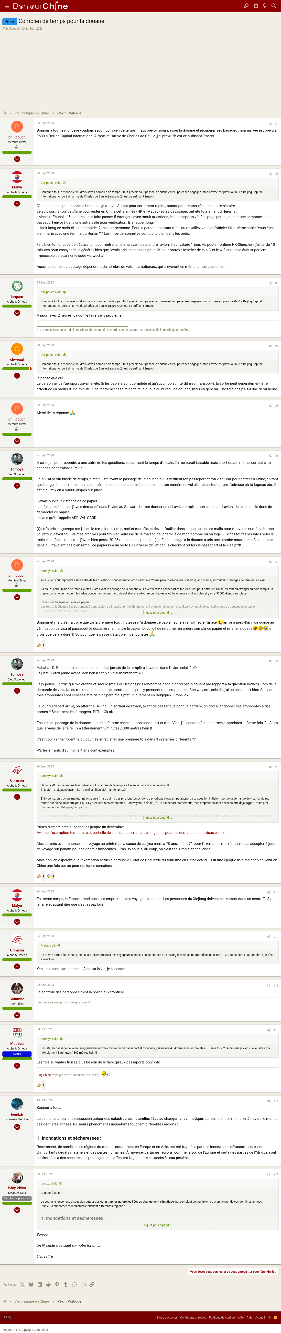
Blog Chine (44, 1075)
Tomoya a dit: (49, 571)
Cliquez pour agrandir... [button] (158, 612)
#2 (277, 173)
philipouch (13, 28)
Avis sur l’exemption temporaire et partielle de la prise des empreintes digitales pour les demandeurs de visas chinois (132, 832)
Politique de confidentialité (226, 1317)
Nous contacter (167, 1317)
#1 (277, 123)
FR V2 (7, 1317)
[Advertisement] (139, 67)
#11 (276, 936)
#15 (276, 1174)
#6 (277, 455)
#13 (276, 1030)
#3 (277, 283)
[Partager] (270, 124)
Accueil (260, 1317)
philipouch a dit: (51, 183)
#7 (277, 562)
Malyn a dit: (48, 945)
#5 (277, 405)
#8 (277, 661)
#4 (277, 346)
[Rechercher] (274, 6)
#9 (277, 767)
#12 (276, 985)
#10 (276, 892)
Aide (249, 1317)
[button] (7, 6)
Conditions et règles (193, 1317)
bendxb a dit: (49, 1183)
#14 (276, 1101)
